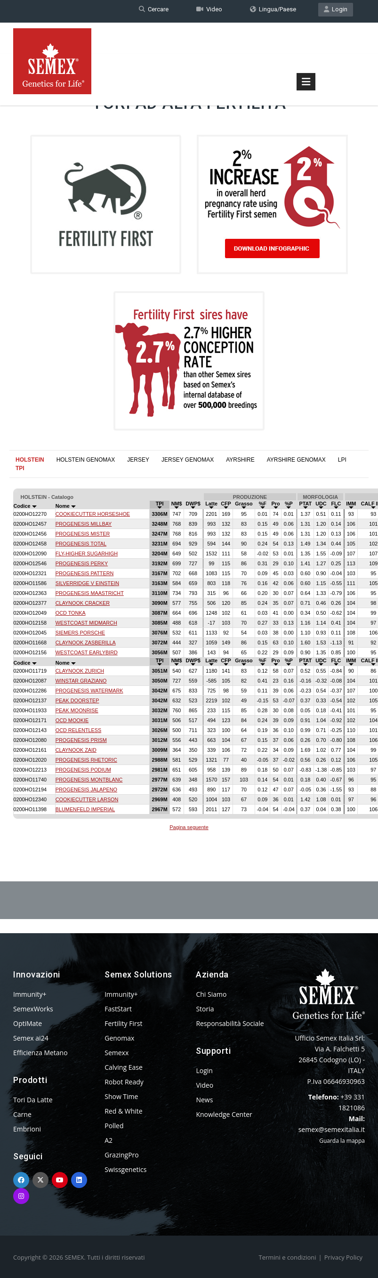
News (204, 1099)
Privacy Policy (343, 1257)
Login (335, 11)
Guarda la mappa (342, 1141)
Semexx (117, 1052)
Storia (205, 1008)
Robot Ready (124, 1081)
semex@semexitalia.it (331, 1129)
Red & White (123, 1111)
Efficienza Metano (40, 1052)
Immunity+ (30, 994)
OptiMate (27, 1023)
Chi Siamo (211, 994)
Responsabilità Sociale (230, 1023)
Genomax (119, 1038)
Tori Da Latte (33, 1099)
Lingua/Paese (273, 11)
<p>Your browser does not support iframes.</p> (189, 652)
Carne (22, 1114)
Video (209, 11)
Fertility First (123, 1023)
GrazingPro (122, 1154)
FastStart (118, 1008)
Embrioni (27, 1128)
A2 (109, 1140)
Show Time (121, 1096)
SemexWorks (33, 1008)
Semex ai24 (30, 1038)
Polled (114, 1125)
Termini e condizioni (287, 1257)
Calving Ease (124, 1067)
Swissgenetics (125, 1169)
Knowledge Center (224, 1114)
